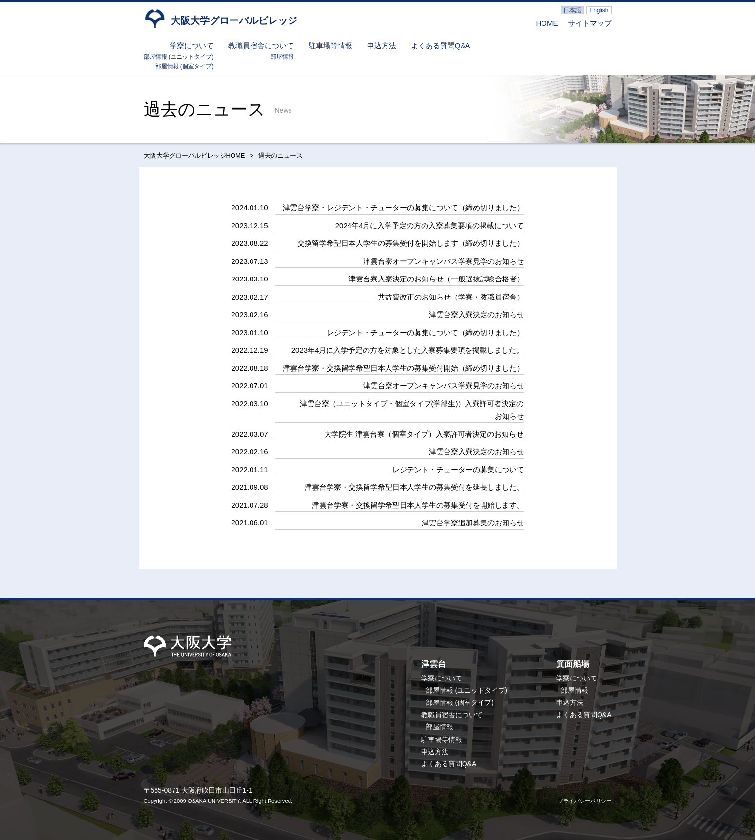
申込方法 (381, 45)
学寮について (191, 45)
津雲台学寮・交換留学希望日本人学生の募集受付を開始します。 (418, 505)
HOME (547, 23)
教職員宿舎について (261, 45)
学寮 (465, 297)
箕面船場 (572, 664)
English (598, 10)
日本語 (572, 10)
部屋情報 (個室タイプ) (184, 66)
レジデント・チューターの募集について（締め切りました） (425, 332)
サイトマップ (590, 23)
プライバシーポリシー (585, 801)
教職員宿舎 (498, 297)
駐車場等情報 (330, 45)
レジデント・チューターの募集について (458, 469)
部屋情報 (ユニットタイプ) (178, 56)
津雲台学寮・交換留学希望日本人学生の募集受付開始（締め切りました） (403, 368)
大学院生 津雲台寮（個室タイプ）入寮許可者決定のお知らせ (423, 434)
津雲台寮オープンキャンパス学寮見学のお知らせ (443, 261)
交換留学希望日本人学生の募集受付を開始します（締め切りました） (410, 243)
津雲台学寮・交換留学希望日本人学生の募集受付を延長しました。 (414, 487)
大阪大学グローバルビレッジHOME (194, 155)
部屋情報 (282, 56)
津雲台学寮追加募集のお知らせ (473, 523)
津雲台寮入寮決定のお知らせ (476, 314)
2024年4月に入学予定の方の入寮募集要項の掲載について (429, 225)
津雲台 (433, 664)
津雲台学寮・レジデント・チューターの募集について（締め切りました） (403, 207)
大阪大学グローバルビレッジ (220, 18)
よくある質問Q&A (440, 45)
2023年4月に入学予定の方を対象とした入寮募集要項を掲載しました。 (407, 350)
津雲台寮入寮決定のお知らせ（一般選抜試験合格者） (436, 279)
